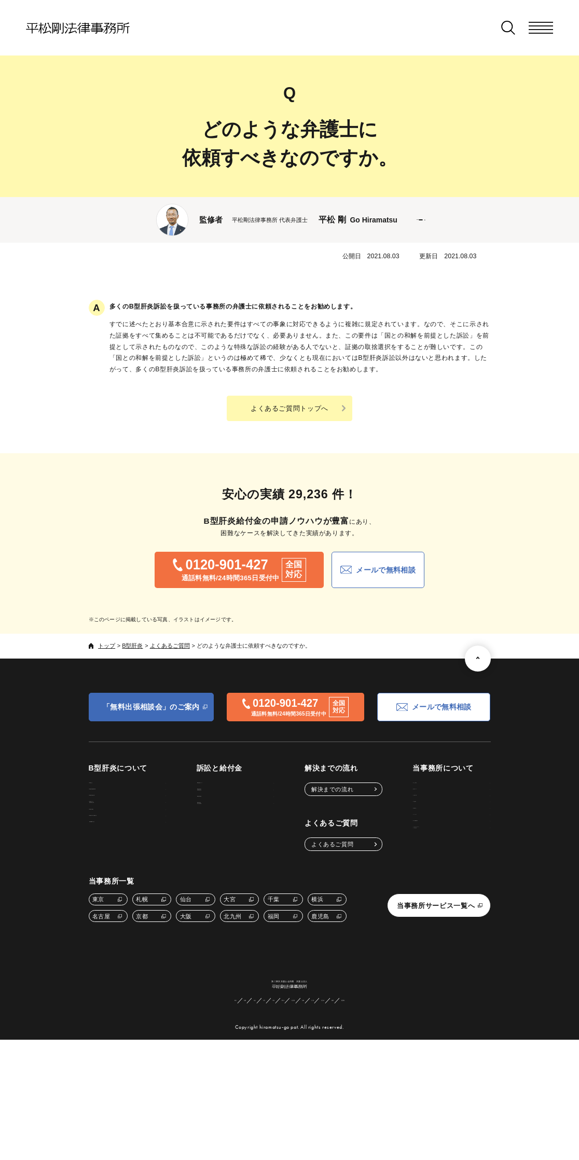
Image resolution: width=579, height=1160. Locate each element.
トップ (106, 645)
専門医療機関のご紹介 (125, 907)
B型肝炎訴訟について (246, 789)
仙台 (186, 980)
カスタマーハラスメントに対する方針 (443, 921)
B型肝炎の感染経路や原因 (130, 807)
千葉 (274, 980)
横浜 (317, 980)
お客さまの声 (428, 825)
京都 (142, 998)
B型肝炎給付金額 (240, 834)
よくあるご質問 (170, 645)
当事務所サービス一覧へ (436, 987)
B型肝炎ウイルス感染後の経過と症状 (122, 848)
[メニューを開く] (541, 28)
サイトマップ (428, 880)
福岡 (274, 998)
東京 (98, 980)
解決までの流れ (335, 789)
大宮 (230, 980)
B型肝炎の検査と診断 (124, 825)
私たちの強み (428, 789)
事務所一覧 (425, 862)
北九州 (233, 998)
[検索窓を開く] (508, 28)
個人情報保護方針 (434, 899)
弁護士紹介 (425, 844)
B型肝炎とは (112, 789)
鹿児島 (320, 998)
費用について (428, 807)
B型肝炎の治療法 (118, 871)
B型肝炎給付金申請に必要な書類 (241, 856)
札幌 (142, 980)
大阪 (186, 998)
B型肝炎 (132, 645)
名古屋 (101, 998)
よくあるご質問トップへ (289, 408)
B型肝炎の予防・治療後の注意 (136, 889)
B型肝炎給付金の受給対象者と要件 (241, 811)
